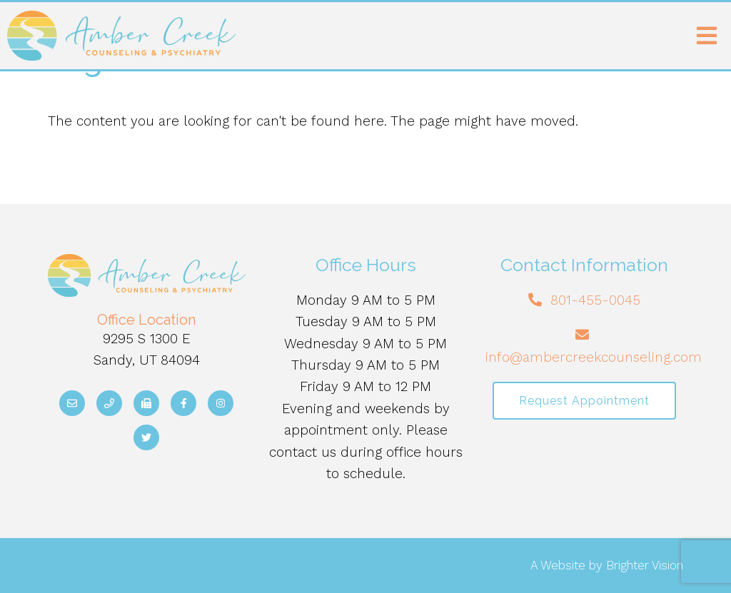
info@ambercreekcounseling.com (593, 357)
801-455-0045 (595, 300)
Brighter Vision (644, 565)
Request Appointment (584, 400)
